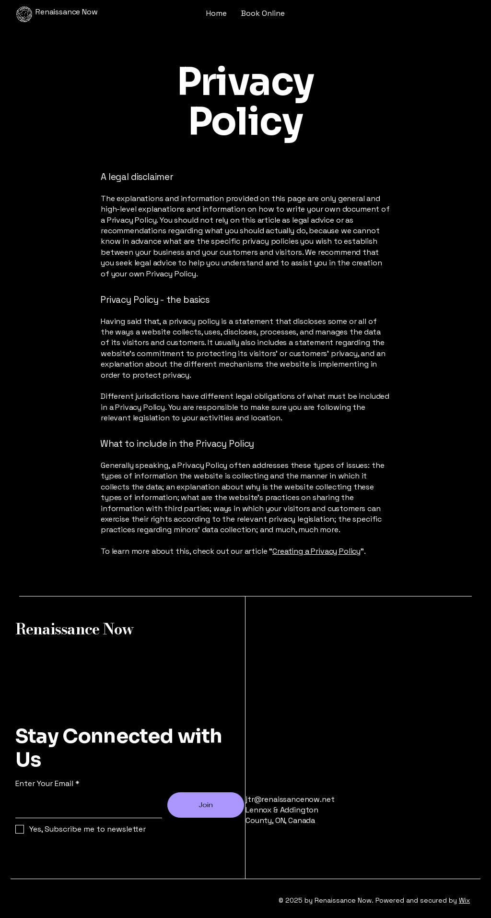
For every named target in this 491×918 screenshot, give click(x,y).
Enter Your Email (44, 783)
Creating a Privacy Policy (316, 551)
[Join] (205, 805)
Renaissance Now (74, 629)
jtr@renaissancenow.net (290, 799)
